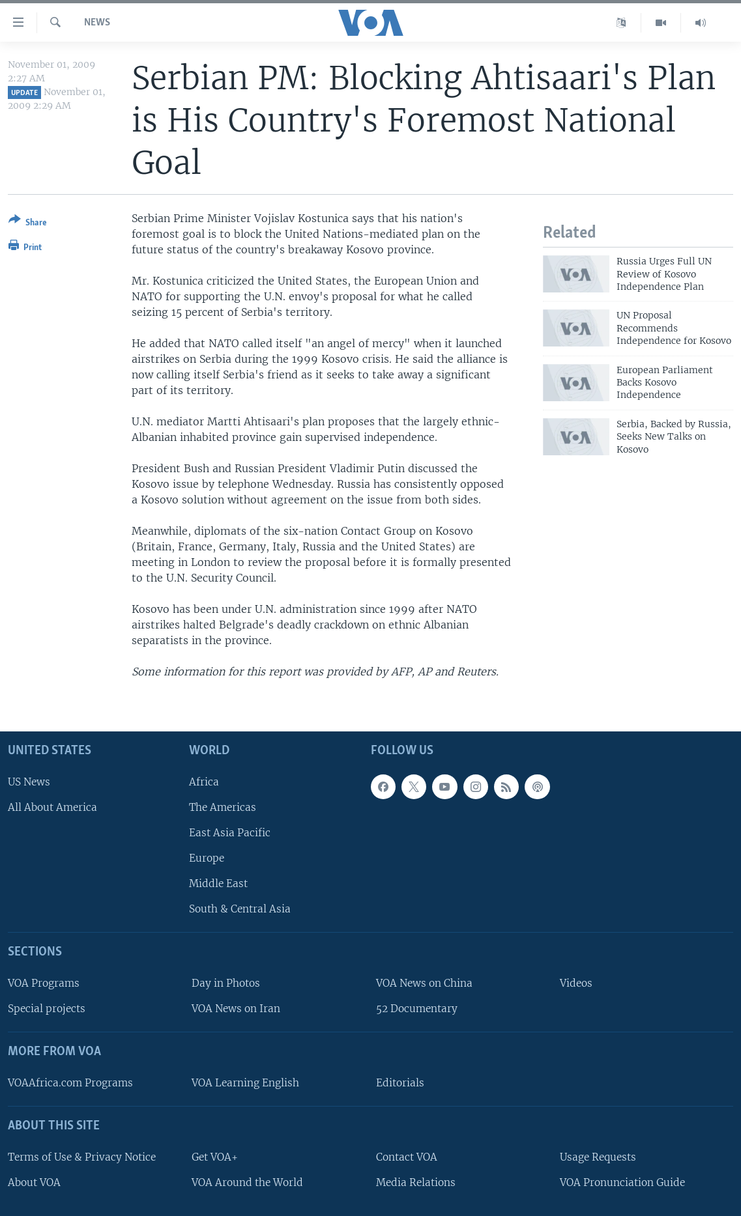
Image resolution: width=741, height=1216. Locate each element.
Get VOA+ (215, 1157)
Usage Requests (598, 1157)
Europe (206, 858)
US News (29, 782)
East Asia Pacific (229, 833)
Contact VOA (406, 1157)
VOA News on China (424, 983)
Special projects (46, 1009)
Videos (576, 983)
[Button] (27, 223)
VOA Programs (44, 983)
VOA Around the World (247, 1182)
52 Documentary (417, 1009)
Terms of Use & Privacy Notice (82, 1157)
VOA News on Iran (236, 1009)
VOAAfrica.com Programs (70, 1083)
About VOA (34, 1182)
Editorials (400, 1083)
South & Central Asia (240, 909)
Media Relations (416, 1182)
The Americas (222, 807)
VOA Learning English (245, 1083)
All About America (52, 807)
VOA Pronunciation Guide (622, 1182)
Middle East (218, 884)
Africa (204, 782)
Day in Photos (226, 983)
